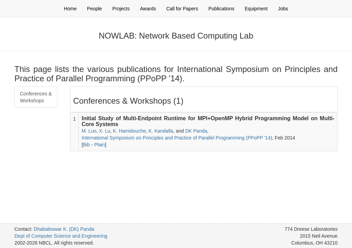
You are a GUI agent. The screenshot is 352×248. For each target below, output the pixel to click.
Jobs (283, 8)
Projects (121, 8)
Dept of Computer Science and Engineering (60, 236)
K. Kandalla (160, 131)
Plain (99, 144)
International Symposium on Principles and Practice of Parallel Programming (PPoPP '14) (176, 138)
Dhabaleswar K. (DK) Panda (64, 229)
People (94, 8)
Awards (148, 8)
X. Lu (104, 131)
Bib (86, 144)
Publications (221, 8)
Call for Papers (182, 8)
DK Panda (196, 131)
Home (70, 8)
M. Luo (88, 131)
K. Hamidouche (129, 131)
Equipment (256, 8)
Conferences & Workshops (36, 97)
